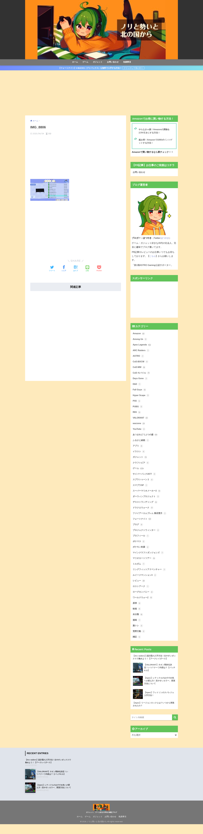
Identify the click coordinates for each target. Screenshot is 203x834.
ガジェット (98, 62)
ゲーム (85, 62)
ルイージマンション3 (145, 582)
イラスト (139, 455)
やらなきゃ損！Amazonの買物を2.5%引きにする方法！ (155, 131)
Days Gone (140, 380)
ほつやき (165, 238)
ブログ (138, 530)
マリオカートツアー (145, 565)
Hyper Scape (141, 397)
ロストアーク (141, 594)
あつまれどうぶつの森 (146, 438)
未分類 (138, 622)
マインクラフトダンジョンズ (149, 559)
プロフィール (141, 542)
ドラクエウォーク (143, 513)
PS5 (137, 403)
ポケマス (139, 547)
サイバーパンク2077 (145, 478)
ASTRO (138, 357)
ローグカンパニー (143, 599)
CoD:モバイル (142, 374)
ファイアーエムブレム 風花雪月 (150, 518)
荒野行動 (139, 640)
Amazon (139, 334)
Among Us (140, 340)
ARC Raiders (141, 351)
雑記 (137, 646)
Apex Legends (142, 345)
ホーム (75, 62)
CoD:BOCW (141, 363)
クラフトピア (141, 467)
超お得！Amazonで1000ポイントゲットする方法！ (156, 141)
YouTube (139, 432)
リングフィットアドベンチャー (150, 576)
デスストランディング (146, 507)
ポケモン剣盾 (141, 553)
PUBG (138, 409)
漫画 (137, 628)
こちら (152, 257)
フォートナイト (142, 524)
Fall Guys (140, 392)
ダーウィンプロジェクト (147, 501)
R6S (137, 415)
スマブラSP (140, 490)
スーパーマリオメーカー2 (147, 496)
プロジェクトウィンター (147, 536)
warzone (139, 426)
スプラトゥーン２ (143, 484)
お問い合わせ (113, 62)
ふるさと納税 (141, 443)
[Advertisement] (101, 93)
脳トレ (138, 634)
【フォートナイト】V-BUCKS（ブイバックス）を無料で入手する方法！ (90, 68)
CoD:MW (139, 368)
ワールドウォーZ (143, 605)
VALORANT (141, 420)
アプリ (138, 449)
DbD (137, 386)
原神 (137, 611)
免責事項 (127, 62)
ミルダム (139, 571)
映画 (137, 617)
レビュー (139, 588)
